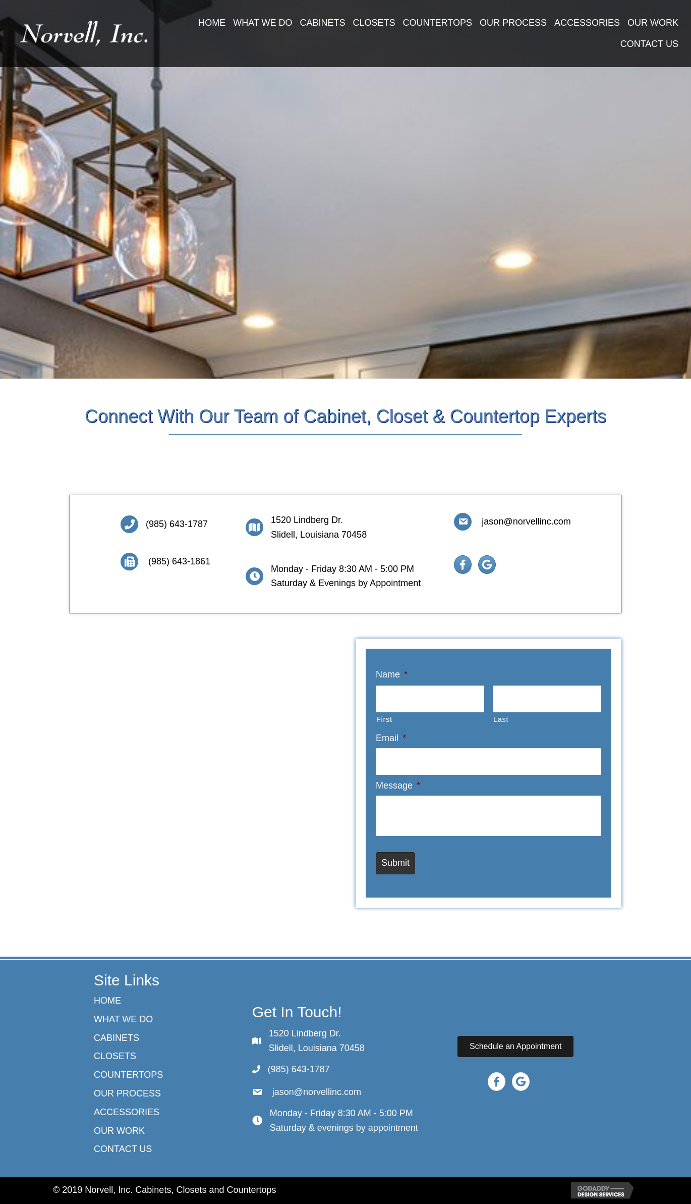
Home (107, 1001)
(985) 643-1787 (177, 524)
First (384, 719)
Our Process (127, 1093)
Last (500, 719)
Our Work (119, 1131)
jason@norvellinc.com (524, 521)
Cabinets (116, 1038)
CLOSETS (115, 1056)
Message (398, 785)
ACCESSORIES (126, 1112)
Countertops (128, 1075)
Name (392, 674)
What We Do (123, 1019)
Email (391, 737)
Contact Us (123, 1149)
